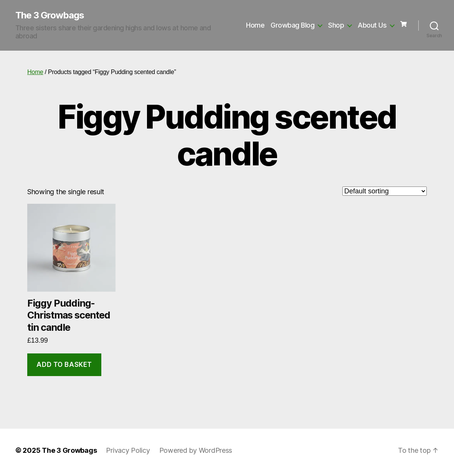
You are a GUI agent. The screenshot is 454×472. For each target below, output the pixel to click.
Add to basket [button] (64, 364)
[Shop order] (384, 191)
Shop (336, 25)
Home (255, 25)
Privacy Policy (128, 450)
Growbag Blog (292, 25)
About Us (372, 25)
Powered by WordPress (196, 450)
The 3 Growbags (49, 15)
